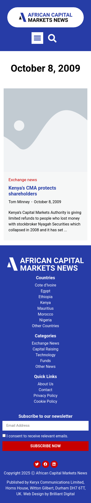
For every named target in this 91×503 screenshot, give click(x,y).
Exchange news (22, 179)
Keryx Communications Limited (56, 482)
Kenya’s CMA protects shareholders (32, 191)
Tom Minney (19, 202)
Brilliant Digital (62, 494)
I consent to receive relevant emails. (37, 436)
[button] (37, 38)
